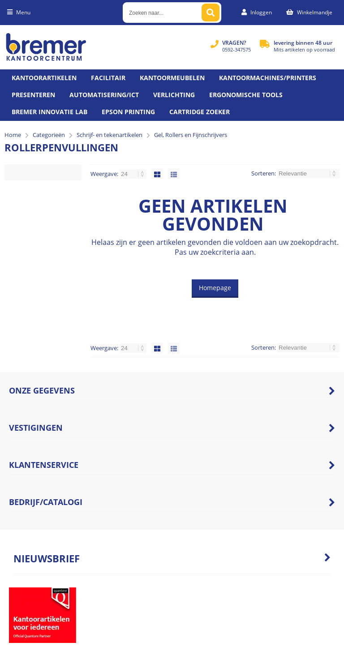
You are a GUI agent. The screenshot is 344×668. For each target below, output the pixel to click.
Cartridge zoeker (199, 111)
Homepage (215, 287)
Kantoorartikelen (44, 77)
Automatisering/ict (104, 94)
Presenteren (33, 94)
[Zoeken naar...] (210, 12)
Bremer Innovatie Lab (49, 111)
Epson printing (128, 111)
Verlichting (174, 94)
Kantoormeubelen (172, 77)
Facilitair (108, 77)
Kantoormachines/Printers (267, 77)
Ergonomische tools (246, 94)
